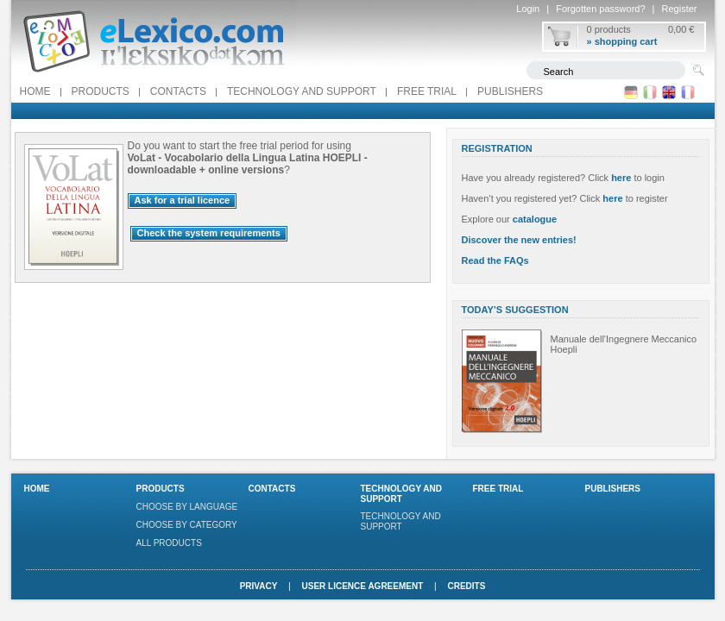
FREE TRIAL (427, 91)
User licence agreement (363, 586)
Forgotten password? (600, 8)
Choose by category (186, 525)
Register (679, 8)
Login (527, 8)
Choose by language (187, 506)
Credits (466, 586)
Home (35, 91)
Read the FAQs (495, 260)
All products (169, 543)
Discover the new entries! (519, 240)
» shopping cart (622, 41)
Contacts (178, 91)
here (621, 177)
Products (100, 91)
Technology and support (301, 91)
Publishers (510, 91)
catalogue (535, 219)
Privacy (259, 586)
